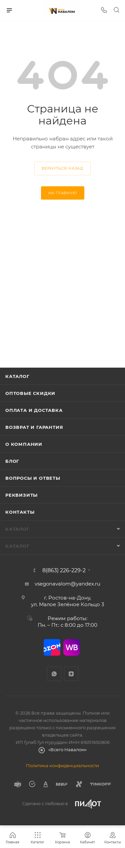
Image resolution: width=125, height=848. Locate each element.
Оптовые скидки (30, 393)
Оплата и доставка (34, 410)
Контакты (19, 512)
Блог (12, 461)
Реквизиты (21, 495)
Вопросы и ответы (32, 478)
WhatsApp (54, 674)
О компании (23, 444)
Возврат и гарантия (34, 427)
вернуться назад (62, 168)
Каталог (17, 376)
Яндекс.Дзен (71, 674)
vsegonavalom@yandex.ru (67, 584)
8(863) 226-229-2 (64, 570)
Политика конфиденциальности (62, 765)
